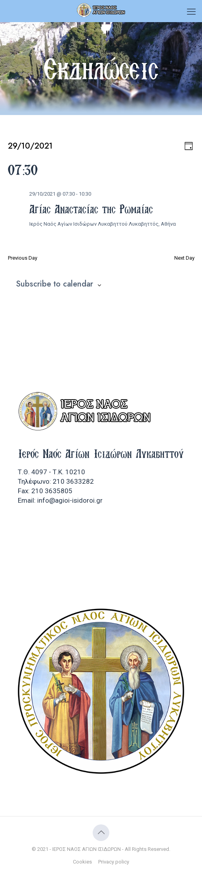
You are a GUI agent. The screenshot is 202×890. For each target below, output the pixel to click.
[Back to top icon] (101, 832)
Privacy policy (113, 862)
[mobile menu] (191, 12)
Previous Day (22, 258)
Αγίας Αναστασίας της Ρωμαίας (91, 209)
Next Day (184, 258)
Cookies (82, 862)
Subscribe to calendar (54, 284)
